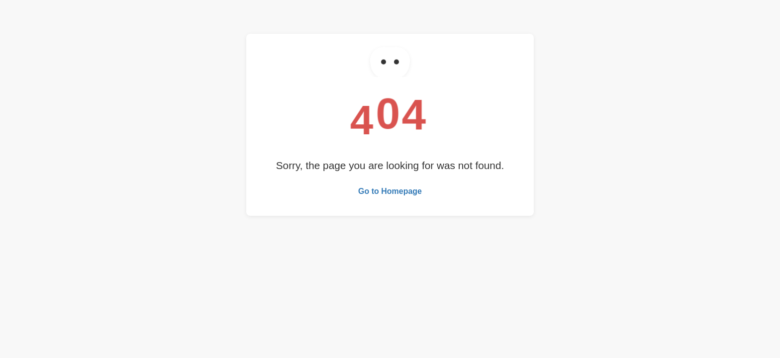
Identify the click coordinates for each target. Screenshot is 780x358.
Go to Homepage (390, 191)
